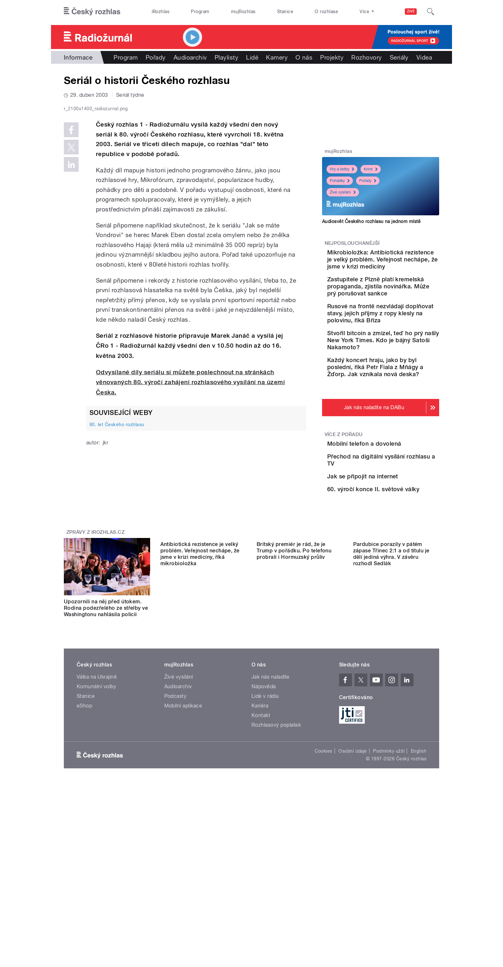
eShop (84, 812)
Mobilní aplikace (183, 812)
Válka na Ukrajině (97, 784)
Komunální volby (96, 793)
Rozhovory (366, 57)
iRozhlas (161, 11)
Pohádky (340, 180)
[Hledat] (430, 11)
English (418, 857)
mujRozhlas (243, 11)
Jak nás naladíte (271, 784)
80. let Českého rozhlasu (117, 560)
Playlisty (226, 57)
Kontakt (261, 822)
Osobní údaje (352, 857)
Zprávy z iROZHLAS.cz (95, 632)
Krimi (371, 169)
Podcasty (175, 803)
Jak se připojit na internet (398, 544)
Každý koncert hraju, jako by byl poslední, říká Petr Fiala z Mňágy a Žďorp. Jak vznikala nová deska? (399, 406)
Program (200, 11)
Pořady (156, 57)
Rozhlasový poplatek (276, 832)
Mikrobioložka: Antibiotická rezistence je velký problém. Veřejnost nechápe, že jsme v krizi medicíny (398, 266)
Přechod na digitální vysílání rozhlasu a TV (393, 518)
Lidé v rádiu (265, 803)
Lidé (252, 57)
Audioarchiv (190, 57)
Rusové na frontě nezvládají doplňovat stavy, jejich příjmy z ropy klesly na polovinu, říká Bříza (400, 338)
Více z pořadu (344, 477)
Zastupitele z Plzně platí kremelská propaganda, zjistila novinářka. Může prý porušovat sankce (400, 304)
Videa (424, 57)
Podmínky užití (389, 857)
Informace (78, 57)
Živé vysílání (343, 192)
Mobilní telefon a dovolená (400, 486)
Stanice (285, 11)
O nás (303, 57)
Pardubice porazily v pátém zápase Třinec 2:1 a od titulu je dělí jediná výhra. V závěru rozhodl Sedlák (391, 711)
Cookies (323, 857)
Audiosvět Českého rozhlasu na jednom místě (371, 221)
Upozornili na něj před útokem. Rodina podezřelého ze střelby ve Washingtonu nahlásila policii (106, 708)
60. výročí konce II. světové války (389, 576)
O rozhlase (326, 11)
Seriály (399, 57)
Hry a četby (342, 169)
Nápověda (264, 793)
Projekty (332, 57)
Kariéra (260, 812)
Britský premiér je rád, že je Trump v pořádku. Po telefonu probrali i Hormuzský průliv (294, 708)
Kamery (277, 57)
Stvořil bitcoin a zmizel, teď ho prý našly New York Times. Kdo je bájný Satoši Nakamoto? (400, 372)
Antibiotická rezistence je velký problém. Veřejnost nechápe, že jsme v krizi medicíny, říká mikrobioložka (200, 711)
